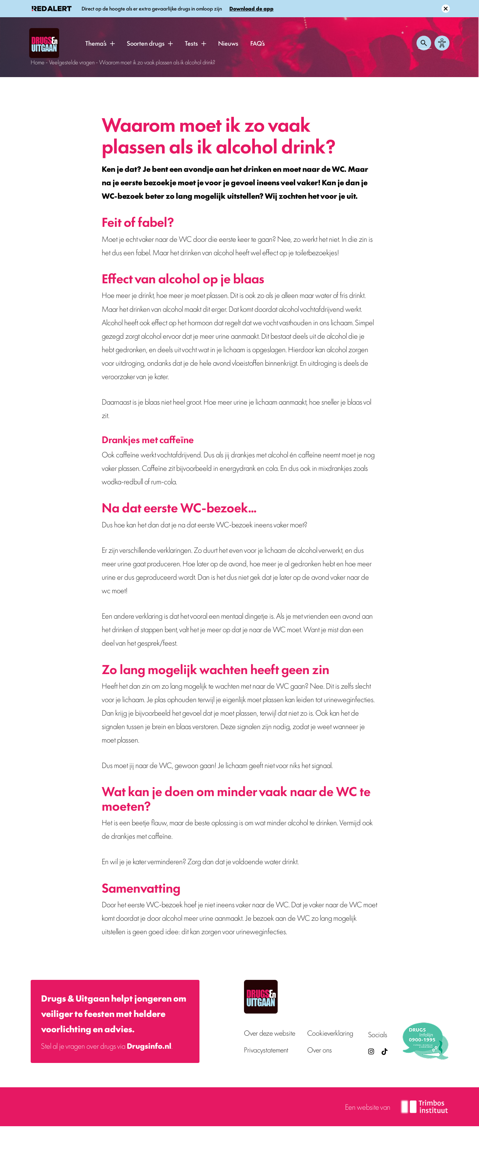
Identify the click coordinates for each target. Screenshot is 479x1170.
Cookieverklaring (330, 1033)
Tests (191, 43)
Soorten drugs (146, 43)
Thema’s (96, 43)
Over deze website (269, 1033)
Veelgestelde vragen (72, 62)
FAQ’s (257, 43)
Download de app (251, 8)
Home (38, 62)
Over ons (319, 1050)
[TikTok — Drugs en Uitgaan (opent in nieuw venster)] (384, 1051)
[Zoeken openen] (424, 43)
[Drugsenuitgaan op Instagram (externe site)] (371, 1051)
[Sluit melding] (446, 8)
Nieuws (228, 43)
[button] (112, 43)
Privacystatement (266, 1050)
